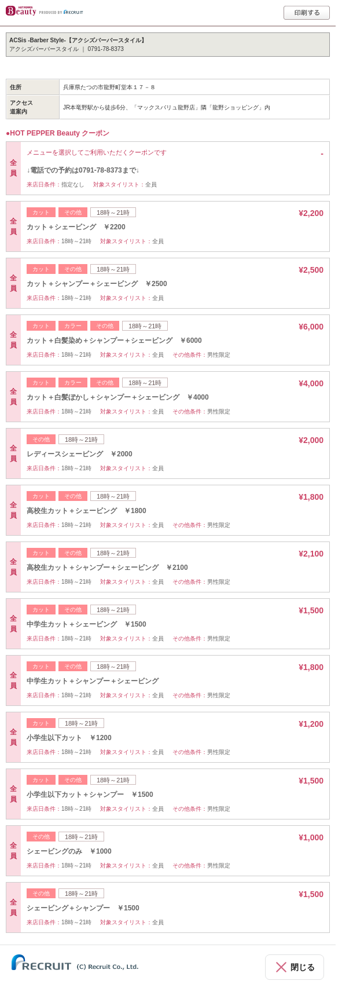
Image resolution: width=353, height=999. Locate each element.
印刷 (307, 13)
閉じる (303, 967)
